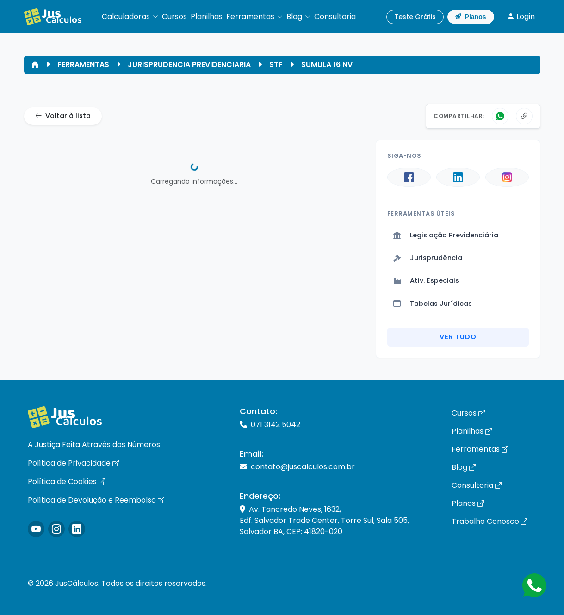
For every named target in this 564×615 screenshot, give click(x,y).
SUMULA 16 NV (327, 64)
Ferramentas (480, 449)
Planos (470, 16)
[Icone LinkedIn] (76, 529)
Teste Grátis (415, 16)
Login (521, 16)
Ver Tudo (458, 337)
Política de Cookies (66, 481)
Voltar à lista (63, 116)
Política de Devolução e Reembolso (96, 500)
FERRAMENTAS (83, 64)
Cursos (468, 413)
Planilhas (472, 431)
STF (276, 64)
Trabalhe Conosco (489, 521)
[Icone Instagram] (36, 529)
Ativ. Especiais (426, 280)
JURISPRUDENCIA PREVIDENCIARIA (189, 64)
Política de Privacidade (73, 463)
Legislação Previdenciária (445, 235)
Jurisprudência (427, 257)
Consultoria (477, 485)
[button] (130, 16)
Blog (464, 467)
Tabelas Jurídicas (432, 303)
